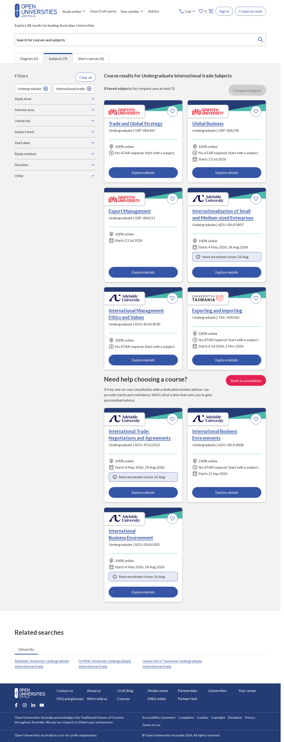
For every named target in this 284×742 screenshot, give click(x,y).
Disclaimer (235, 717)
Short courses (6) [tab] (91, 58)
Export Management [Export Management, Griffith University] (130, 210)
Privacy (250, 717)
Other (55, 175)
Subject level (55, 131)
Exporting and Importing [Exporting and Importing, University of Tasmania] (217, 310)
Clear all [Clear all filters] (85, 77)
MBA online (157, 698)
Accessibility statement (159, 717)
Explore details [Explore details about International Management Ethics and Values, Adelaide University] (143, 360)
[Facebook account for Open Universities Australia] (16, 705)
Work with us (97, 698)
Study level (55, 98)
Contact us (65, 690)
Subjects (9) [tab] (58, 58)
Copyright (218, 717)
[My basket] (211, 11)
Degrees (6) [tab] (29, 58)
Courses (123, 698)
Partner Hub (187, 698)
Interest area (55, 109)
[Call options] (187, 11)
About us (94, 690)
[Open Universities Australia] (36, 16)
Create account (250, 11)
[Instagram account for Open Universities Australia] (24, 705)
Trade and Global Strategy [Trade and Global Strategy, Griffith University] (136, 123)
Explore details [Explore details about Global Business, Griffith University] (226, 172)
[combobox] (140, 39)
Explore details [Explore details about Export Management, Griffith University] (143, 272)
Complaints (186, 717)
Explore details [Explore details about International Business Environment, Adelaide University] (143, 592)
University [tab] (26, 649)
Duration (55, 164)
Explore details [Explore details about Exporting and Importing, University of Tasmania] (226, 360)
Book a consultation (246, 380)
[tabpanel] (140, 337)
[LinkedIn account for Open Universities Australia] (33, 705)
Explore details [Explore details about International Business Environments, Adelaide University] (226, 492)
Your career (247, 690)
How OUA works (103, 11)
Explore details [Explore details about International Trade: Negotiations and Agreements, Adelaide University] (143, 492)
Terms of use (151, 725)
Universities (217, 690)
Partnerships (187, 690)
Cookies (202, 717)
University (55, 120)
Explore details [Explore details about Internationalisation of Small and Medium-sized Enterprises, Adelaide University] (226, 272)
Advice (153, 11)
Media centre (158, 690)
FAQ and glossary (70, 698)
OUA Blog (125, 690)
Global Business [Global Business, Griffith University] (208, 123)
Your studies (132, 11)
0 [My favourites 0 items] (202, 11)
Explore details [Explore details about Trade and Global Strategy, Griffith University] (143, 172)
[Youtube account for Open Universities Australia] (41, 705)
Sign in (224, 11)
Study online (74, 11)
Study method (55, 153)
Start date (55, 142)
